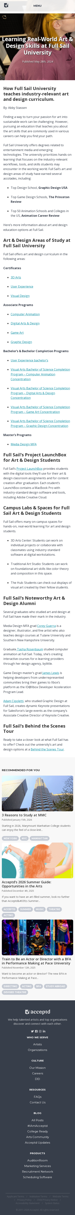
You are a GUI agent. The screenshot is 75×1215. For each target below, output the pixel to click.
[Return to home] (16, 7)
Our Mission (37, 1068)
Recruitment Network (37, 1171)
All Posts (37, 1120)
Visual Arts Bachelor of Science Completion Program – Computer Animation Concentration (40, 374)
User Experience (22, 286)
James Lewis (50, 673)
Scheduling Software (37, 1177)
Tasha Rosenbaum (29, 649)
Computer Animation (25, 314)
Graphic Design (21, 342)
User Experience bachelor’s (29, 360)
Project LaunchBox (29, 469)
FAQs (37, 1097)
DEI (37, 1079)
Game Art (17, 333)
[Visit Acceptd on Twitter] (31, 1030)
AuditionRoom (37, 1160)
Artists (37, 1044)
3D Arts (16, 277)
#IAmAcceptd (37, 1126)
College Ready (37, 1131)
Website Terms (60, 1196)
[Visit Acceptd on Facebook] (35, 1030)
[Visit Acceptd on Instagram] (39, 1030)
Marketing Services (37, 1166)
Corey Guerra (46, 626)
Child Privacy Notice (47, 1199)
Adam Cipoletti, (13, 701)
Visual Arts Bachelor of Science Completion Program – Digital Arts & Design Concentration (40, 393)
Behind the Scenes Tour (47, 749)
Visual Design (20, 296)
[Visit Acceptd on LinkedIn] (42, 1030)
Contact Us (37, 1102)
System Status (52, 1203)
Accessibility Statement (28, 1203)
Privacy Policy (24, 1199)
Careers (37, 1073)
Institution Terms (38, 1196)
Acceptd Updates (37, 1142)
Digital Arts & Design (25, 323)
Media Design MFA (24, 444)
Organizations (37, 1050)
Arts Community (37, 1137)
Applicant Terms (15, 1196)
